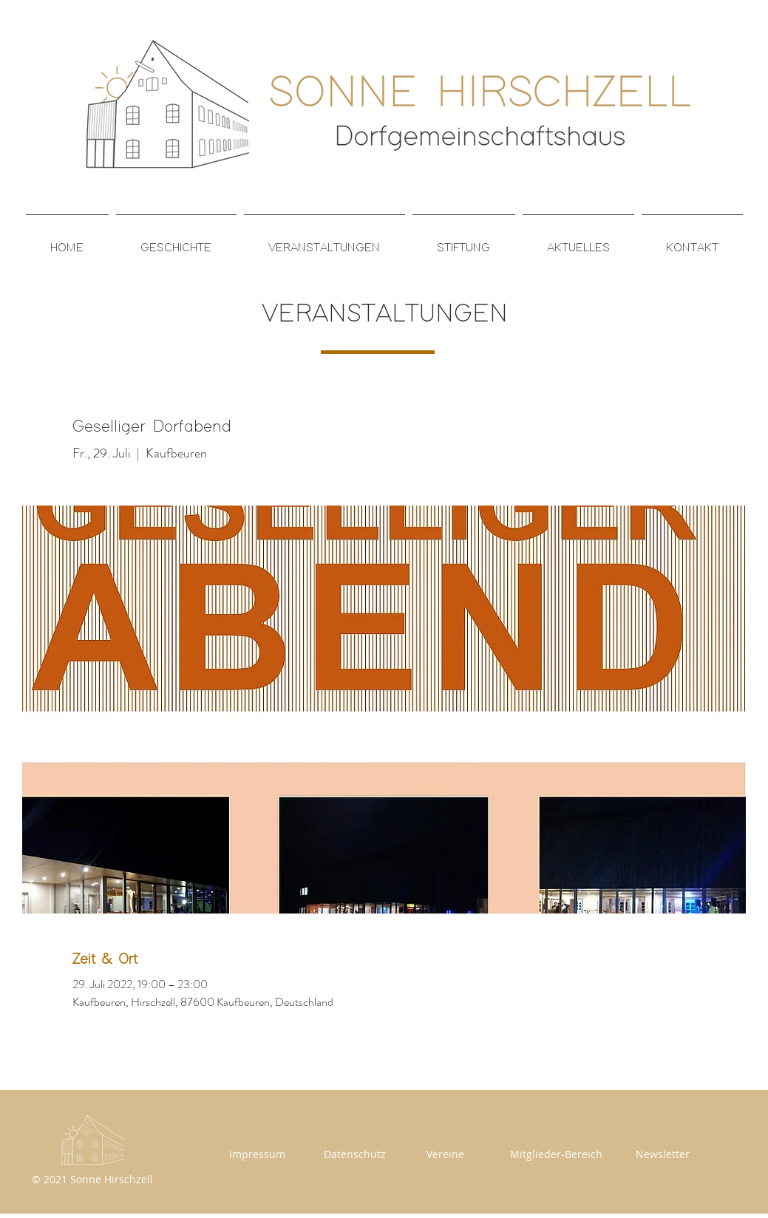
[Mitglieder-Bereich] (556, 1153)
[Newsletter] (663, 1153)
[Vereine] (445, 1153)
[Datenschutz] (354, 1153)
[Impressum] (257, 1153)
